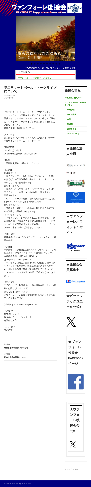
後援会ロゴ (71, 129)
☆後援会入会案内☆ (73, 97)
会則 (69, 119)
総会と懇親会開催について (30, 355)
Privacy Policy (73, 134)
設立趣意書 (71, 114)
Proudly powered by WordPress (17, 484)
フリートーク (9, 98)
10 (59, 64)
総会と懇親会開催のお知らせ (30, 346)
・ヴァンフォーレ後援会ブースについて (35, 77)
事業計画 (71, 109)
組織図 (70, 124)
